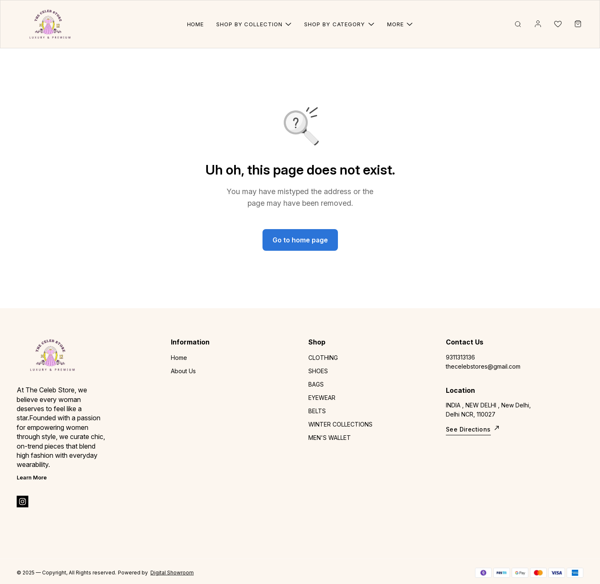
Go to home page (300, 240)
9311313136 (460, 357)
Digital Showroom (172, 572)
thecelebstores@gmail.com (483, 366)
